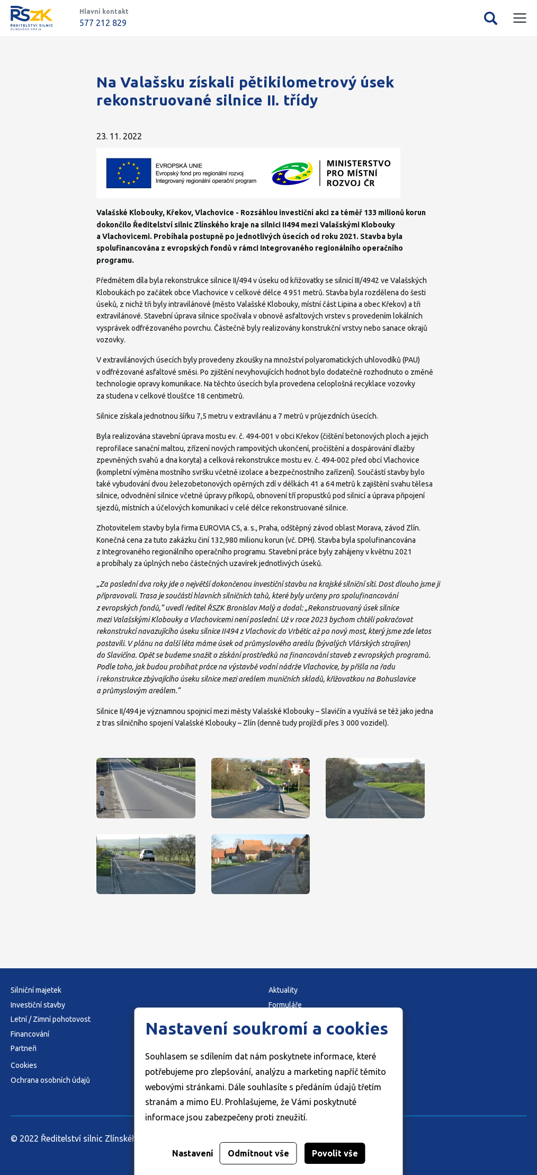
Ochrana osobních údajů (50, 1080)
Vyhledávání (490, 18)
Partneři (24, 1048)
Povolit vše (335, 1153)
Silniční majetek (36, 990)
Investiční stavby (38, 1005)
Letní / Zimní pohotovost (51, 1019)
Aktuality (283, 990)
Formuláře (285, 1005)
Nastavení (192, 1153)
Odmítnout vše (258, 1153)
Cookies (24, 1065)
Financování (30, 1034)
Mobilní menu (519, 18)
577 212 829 (103, 23)
